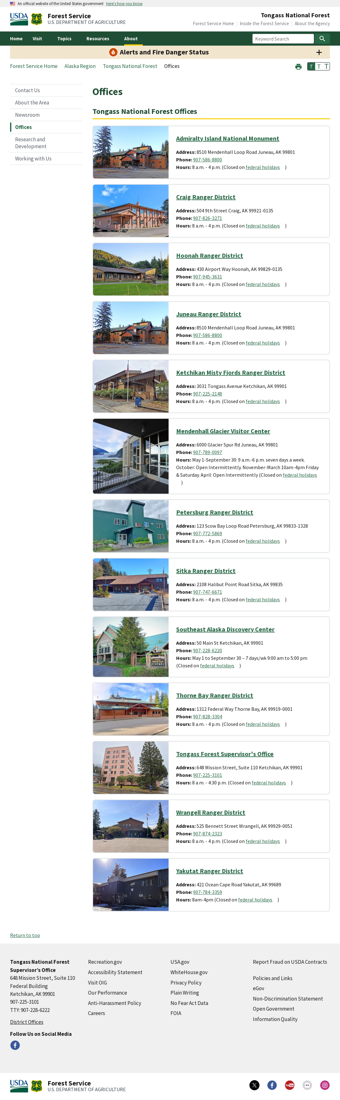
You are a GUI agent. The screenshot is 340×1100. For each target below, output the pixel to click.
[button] (298, 65)
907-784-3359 (207, 892)
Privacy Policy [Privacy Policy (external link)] (186, 982)
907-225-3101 (207, 775)
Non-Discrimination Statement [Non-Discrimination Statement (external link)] (288, 998)
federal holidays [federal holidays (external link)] (263, 167)
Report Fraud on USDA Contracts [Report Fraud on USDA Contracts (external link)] (290, 961)
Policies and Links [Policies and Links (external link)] (273, 978)
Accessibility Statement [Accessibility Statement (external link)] (115, 972)
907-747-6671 (207, 592)
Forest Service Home (213, 23)
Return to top (25, 935)
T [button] (311, 66)
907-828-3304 (207, 716)
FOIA (175, 1013)
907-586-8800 (207, 159)
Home (16, 39)
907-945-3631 (207, 276)
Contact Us (27, 90)
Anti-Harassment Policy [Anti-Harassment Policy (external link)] (114, 1003)
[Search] (322, 39)
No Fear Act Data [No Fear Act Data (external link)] (189, 1003)
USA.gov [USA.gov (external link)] (179, 961)
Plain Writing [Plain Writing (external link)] (184, 992)
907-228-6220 (207, 650)
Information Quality (275, 1019)
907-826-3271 (207, 218)
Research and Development (31, 143)
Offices (23, 127)
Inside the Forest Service (264, 23)
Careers (96, 1013)
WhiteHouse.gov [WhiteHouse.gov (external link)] (189, 972)
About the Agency (312, 23)
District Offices (26, 1022)
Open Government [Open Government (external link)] (273, 1008)
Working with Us (33, 158)
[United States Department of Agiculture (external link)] (20, 19)
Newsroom (27, 114)
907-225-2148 (207, 393)
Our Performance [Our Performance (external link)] (107, 992)
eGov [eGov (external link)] (258, 988)
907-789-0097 (207, 452)
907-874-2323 (207, 833)
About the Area (32, 102)
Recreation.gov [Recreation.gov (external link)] (105, 961)
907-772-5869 (207, 533)
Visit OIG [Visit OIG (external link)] (97, 982)
